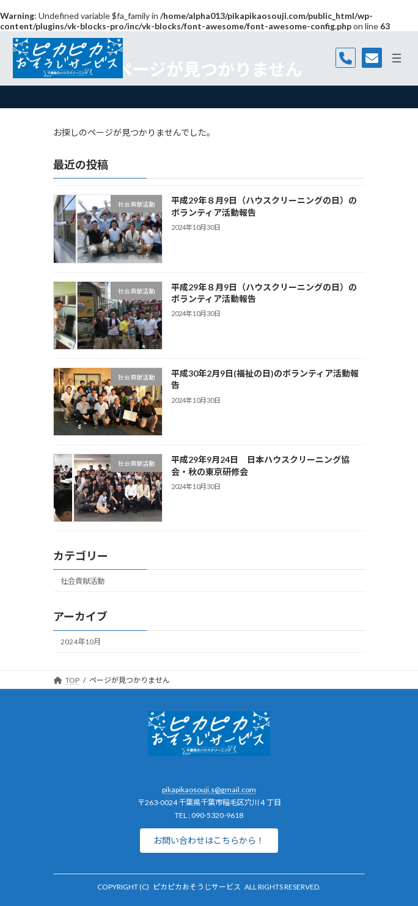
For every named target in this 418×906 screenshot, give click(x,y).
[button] (209, 840)
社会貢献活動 (83, 581)
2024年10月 (81, 641)
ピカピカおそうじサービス (197, 886)
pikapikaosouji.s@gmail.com (209, 789)
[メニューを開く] (396, 58)
